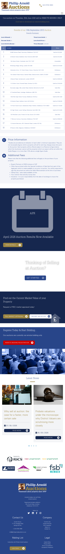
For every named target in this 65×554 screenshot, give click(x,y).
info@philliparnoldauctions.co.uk (17, 532)
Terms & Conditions (47, 545)
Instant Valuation (40, 316)
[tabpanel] (17, 410)
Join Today (18, 548)
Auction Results (47, 523)
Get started (35, 278)
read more (20, 430)
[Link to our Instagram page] (41, 513)
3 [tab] (34, 446)
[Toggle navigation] (62, 13)
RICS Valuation (47, 525)
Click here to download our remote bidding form (32, 22)
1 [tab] (29, 446)
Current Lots (47, 521)
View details (13, 245)
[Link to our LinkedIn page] (34, 513)
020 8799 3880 (18, 528)
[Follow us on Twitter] (30, 513)
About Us (47, 527)
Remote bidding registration (19, 342)
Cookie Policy (47, 542)
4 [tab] (36, 446)
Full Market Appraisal (16, 316)
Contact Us (47, 529)
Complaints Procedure (47, 547)
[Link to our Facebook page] (37, 513)
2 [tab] (31, 446)
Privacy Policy (47, 544)
